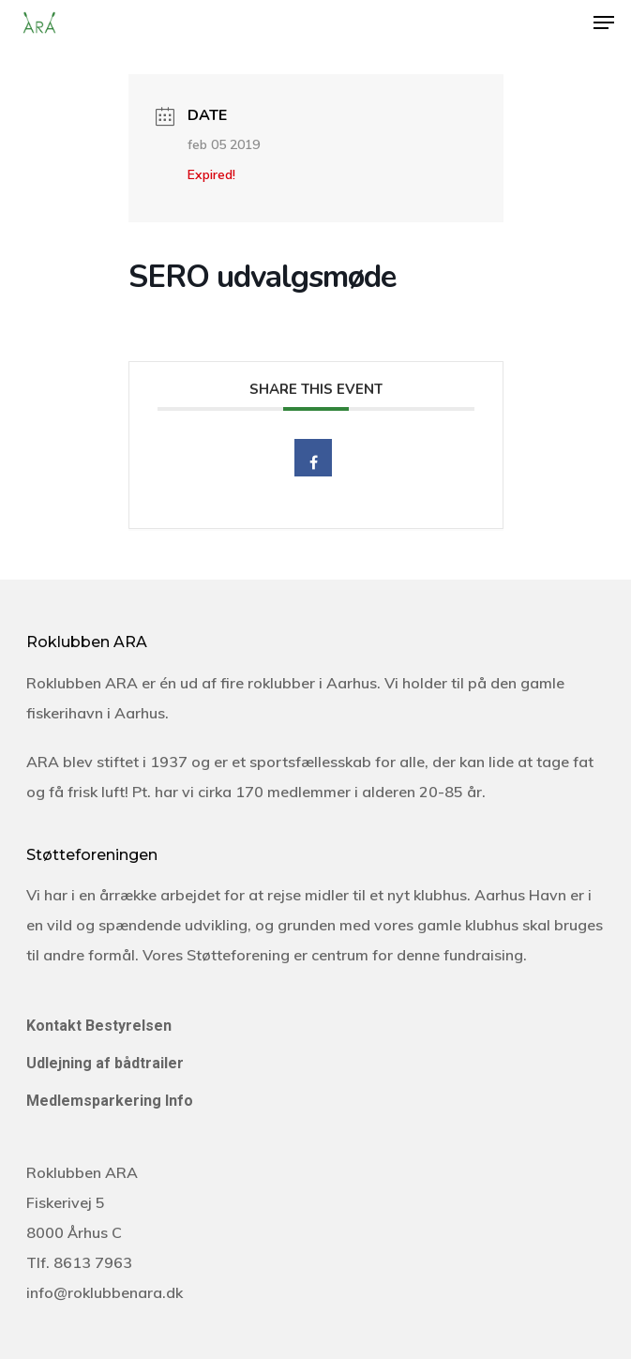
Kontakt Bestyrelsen (99, 1025)
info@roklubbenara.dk (104, 1292)
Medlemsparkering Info (109, 1101)
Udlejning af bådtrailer (105, 1063)
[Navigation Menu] (603, 22)
